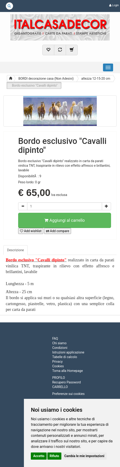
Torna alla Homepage (67, 371)
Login (114, 5)
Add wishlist (30, 231)
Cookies (58, 366)
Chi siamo (59, 343)
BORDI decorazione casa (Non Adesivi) (46, 78)
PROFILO (58, 377)
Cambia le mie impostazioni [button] (84, 456)
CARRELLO (60, 387)
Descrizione (15, 250)
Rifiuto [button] (54, 456)
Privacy (57, 361)
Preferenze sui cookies (68, 394)
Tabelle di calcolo (64, 357)
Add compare (57, 231)
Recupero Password (66, 382)
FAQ (55, 338)
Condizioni (59, 348)
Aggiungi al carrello (64, 220)
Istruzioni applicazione (68, 352)
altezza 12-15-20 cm (95, 78)
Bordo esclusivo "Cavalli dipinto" (34, 85)
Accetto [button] (38, 456)
